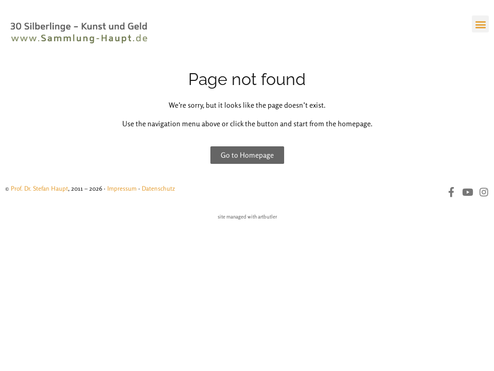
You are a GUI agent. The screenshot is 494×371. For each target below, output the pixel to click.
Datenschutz (158, 188)
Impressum (122, 188)
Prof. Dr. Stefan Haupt (39, 188)
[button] (480, 23)
